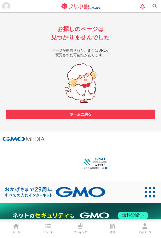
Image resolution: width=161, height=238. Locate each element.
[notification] (142, 6)
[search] (155, 6)
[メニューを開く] (6, 6)
